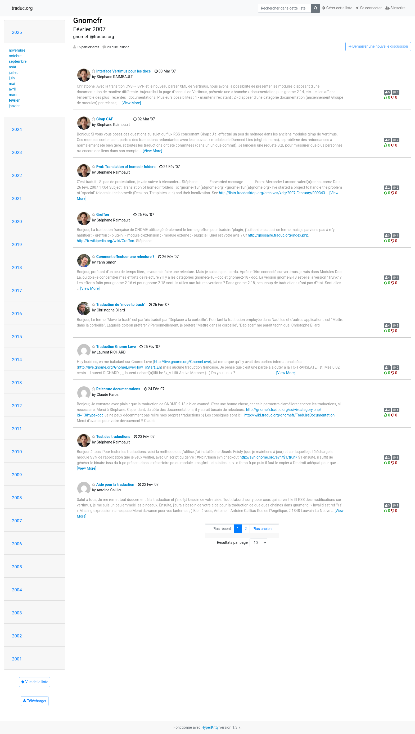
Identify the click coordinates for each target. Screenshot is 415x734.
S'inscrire (395, 8)
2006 (17, 543)
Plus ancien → (264, 529)
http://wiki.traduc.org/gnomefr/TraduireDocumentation (289, 415)
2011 (17, 428)
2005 (17, 566)
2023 (17, 152)
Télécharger (34, 701)
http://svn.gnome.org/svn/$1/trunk (268, 457)
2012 (17, 405)
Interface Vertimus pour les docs (121, 71)
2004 (17, 589)
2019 (17, 244)
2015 (17, 336)
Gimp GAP (102, 119)
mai (12, 83)
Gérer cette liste (337, 8)
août (12, 67)
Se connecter (369, 8)
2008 (17, 497)
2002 (17, 635)
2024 (17, 129)
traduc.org (22, 8)
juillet (13, 72)
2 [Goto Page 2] (246, 529)
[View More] (131, 103)
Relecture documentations (116, 389)
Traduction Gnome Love (114, 347)
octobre (15, 56)
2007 (17, 520)
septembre (18, 61)
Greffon (100, 214)
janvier (14, 106)
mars (13, 95)
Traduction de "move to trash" (118, 304)
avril (12, 89)
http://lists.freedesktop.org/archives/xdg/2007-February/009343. (272, 193)
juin (12, 78)
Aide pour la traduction (113, 484)
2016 (17, 313)
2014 (17, 359)
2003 (17, 612)
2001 (17, 658)
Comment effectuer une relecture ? (123, 257)
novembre (17, 50)
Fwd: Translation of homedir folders (123, 167)
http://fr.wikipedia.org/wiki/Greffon (105, 241)
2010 (17, 451)
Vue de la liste (34, 682)
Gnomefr (87, 20)
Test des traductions (111, 436)
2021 (17, 198)
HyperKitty (210, 727)
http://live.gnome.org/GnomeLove (182, 362)
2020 (17, 221)
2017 (17, 290)
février (14, 100)
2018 (17, 267)
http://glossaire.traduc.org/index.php (278, 235)
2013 (17, 382)
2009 (17, 474)
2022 (17, 175)
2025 (17, 32)
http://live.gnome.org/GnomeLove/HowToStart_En (119, 367)
